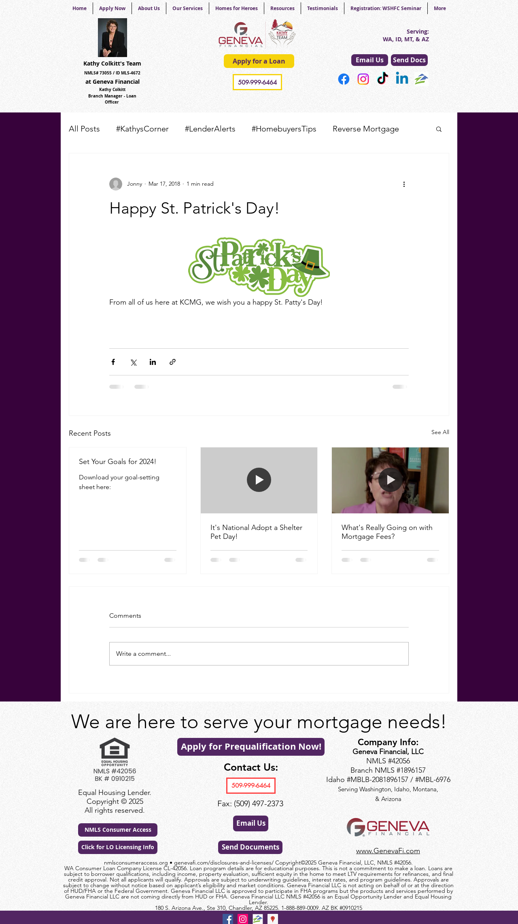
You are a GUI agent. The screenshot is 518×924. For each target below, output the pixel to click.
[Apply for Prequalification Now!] (251, 747)
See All (440, 432)
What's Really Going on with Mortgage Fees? (387, 532)
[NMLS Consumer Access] (117, 830)
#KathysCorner (142, 129)
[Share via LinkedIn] (153, 362)
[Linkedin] (402, 79)
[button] (439, 128)
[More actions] (404, 184)
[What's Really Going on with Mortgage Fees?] (390, 480)
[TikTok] (382, 79)
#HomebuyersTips (284, 129)
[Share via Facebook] (113, 362)
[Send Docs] (409, 60)
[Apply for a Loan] (259, 61)
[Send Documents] (250, 847)
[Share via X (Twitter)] (133, 362)
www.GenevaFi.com (388, 850)
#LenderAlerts (210, 129)
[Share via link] (172, 362)
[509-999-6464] (257, 82)
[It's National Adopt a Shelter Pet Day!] (259, 480)
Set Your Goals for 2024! (118, 461)
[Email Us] (369, 60)
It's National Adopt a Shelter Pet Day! (256, 532)
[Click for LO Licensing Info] (117, 847)
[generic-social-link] (421, 79)
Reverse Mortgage (366, 129)
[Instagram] (363, 79)
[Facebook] (343, 79)
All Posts (84, 129)
